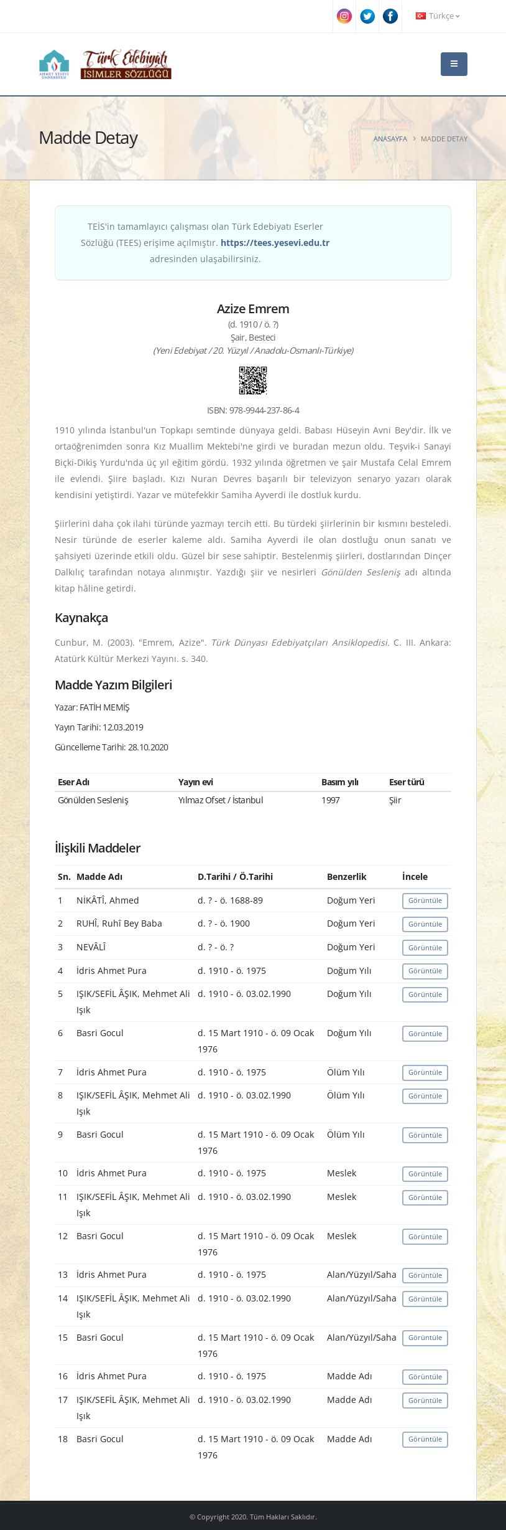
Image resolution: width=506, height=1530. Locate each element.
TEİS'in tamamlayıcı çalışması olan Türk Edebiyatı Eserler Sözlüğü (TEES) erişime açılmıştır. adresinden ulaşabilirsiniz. (205, 242)
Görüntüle (425, 900)
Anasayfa (390, 138)
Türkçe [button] (437, 16)
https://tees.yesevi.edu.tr (275, 242)
